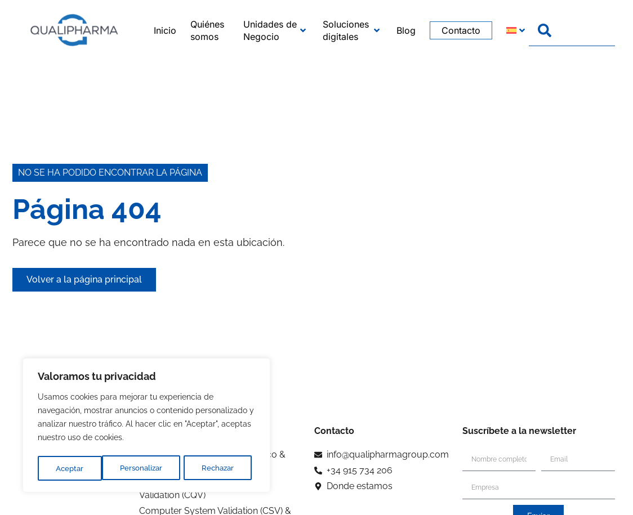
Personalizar (77, 468)
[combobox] (572, 30)
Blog (406, 30)
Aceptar (224, 468)
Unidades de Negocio (274, 30)
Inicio (165, 30)
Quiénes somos (207, 30)
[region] (146, 426)
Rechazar (154, 468)
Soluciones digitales (351, 30)
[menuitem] (505, 30)
